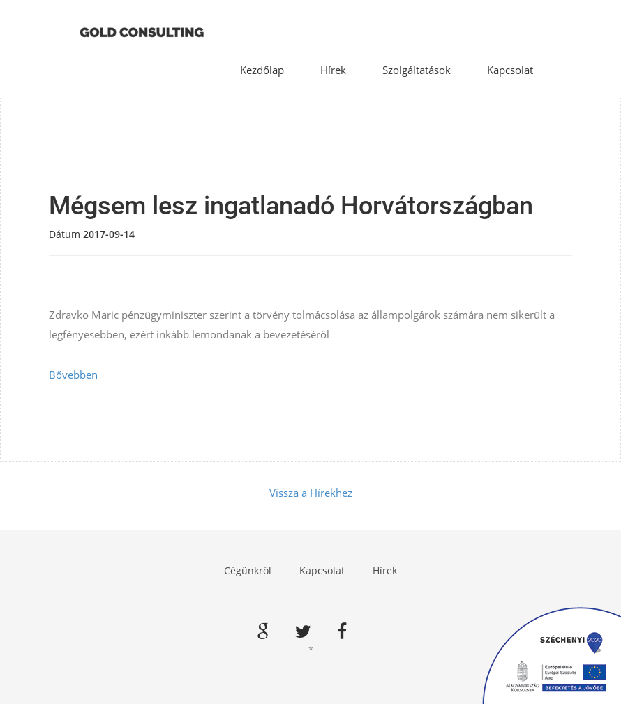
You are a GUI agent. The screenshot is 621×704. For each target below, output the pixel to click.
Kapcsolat (510, 70)
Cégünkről (247, 570)
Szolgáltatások (416, 70)
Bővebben (73, 375)
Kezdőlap (262, 70)
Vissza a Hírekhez (310, 493)
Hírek (333, 70)
